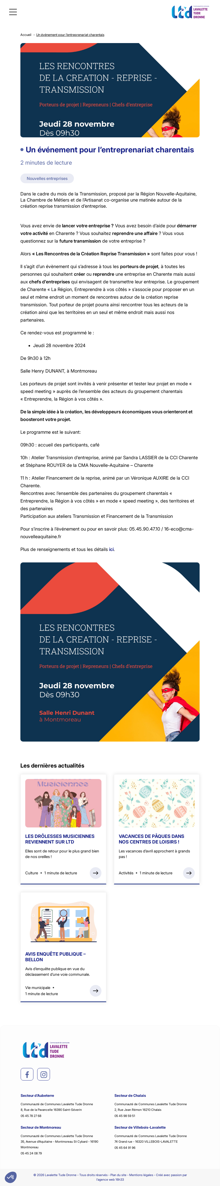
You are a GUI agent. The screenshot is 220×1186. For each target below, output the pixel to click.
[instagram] (43, 1074)
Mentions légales (141, 1175)
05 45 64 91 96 (124, 1148)
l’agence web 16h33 (110, 1179)
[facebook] (27, 1074)
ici (111, 549)
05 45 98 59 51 (124, 1116)
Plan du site (118, 1175)
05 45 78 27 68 (31, 1116)
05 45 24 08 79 (31, 1153)
